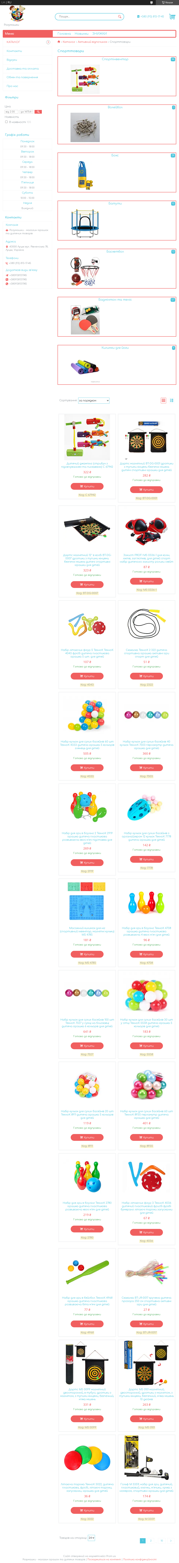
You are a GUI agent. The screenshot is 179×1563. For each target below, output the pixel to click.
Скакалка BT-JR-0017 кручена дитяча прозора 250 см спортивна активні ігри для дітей (146, 1301)
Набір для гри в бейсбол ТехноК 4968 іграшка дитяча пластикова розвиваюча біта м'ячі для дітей (87, 1301)
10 (162, 1541)
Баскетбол (115, 251)
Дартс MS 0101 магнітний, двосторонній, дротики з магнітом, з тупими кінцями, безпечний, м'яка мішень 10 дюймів (146, 1394)
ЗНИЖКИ (99, 33)
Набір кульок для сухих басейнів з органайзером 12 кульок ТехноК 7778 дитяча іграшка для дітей (146, 836)
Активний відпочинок (92, 42)
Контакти (14, 51)
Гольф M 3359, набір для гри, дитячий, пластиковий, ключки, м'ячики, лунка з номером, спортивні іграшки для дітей (146, 1487)
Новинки (81, 33)
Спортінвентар (115, 59)
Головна (64, 33)
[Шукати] (119, 16)
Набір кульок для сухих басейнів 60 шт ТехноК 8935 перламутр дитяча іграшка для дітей (146, 1114)
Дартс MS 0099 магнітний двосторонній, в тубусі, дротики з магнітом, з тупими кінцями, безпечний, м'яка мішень (87, 1394)
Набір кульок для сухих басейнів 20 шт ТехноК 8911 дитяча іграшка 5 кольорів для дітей (87, 1114)
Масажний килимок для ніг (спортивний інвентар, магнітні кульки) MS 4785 (87, 931)
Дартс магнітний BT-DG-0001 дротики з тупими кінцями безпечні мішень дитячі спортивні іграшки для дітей (146, 467)
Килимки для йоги (115, 347)
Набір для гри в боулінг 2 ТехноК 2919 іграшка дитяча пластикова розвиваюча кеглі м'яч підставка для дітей (87, 838)
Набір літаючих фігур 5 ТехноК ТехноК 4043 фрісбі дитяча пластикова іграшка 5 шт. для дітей (87, 653)
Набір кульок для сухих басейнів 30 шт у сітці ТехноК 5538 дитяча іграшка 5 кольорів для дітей (146, 1023)
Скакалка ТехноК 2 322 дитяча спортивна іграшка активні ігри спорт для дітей (146, 653)
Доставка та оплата (23, 68)
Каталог (69, 42)
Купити (89, 486)
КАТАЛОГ (13, 42)
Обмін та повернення (22, 77)
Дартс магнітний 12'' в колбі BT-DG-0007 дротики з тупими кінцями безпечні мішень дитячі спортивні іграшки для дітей (87, 560)
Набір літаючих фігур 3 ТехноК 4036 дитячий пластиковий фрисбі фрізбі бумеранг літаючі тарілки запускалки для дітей (146, 1208)
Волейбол (115, 107)
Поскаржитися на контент (104, 1559)
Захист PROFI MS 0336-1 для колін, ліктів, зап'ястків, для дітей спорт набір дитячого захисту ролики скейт (146, 558)
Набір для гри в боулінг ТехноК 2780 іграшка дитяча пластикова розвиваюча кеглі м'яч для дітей (87, 1206)
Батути (115, 203)
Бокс (115, 155)
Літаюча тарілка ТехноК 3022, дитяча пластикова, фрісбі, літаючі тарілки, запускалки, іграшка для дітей (87, 1487)
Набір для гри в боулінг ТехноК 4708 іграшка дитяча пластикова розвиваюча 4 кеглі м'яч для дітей (146, 931)
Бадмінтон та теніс (115, 299)
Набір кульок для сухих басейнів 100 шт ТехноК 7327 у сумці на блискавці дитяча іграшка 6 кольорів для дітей (87, 1023)
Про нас (12, 86)
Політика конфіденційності (140, 1559)
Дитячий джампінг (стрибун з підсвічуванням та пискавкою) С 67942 (87, 465)
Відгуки (12, 59)
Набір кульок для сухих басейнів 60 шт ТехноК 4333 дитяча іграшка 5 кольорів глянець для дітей (87, 745)
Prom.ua (111, 1556)
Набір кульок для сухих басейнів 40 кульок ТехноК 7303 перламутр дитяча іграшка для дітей (146, 745)
